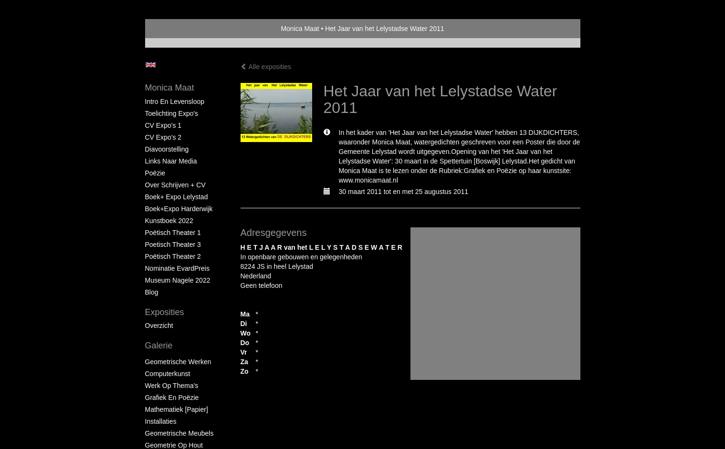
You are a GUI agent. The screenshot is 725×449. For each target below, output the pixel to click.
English (150, 65)
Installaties (161, 421)
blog (151, 292)
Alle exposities (266, 67)
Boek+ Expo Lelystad (176, 197)
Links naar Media (171, 161)
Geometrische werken (178, 362)
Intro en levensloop (175, 101)
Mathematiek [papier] (176, 409)
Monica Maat (300, 28)
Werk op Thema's (172, 385)
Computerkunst (167, 374)
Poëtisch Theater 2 (173, 256)
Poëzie (155, 173)
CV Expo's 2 (163, 137)
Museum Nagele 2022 (177, 280)
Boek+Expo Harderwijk (179, 209)
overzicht (159, 325)
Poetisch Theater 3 (173, 244)
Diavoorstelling (167, 149)
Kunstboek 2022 (169, 220)
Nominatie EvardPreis (177, 268)
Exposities (164, 312)
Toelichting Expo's (172, 113)
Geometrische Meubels (179, 433)
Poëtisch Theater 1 (173, 232)
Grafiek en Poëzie (172, 397)
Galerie (159, 345)
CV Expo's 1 (163, 125)
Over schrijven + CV (175, 185)
